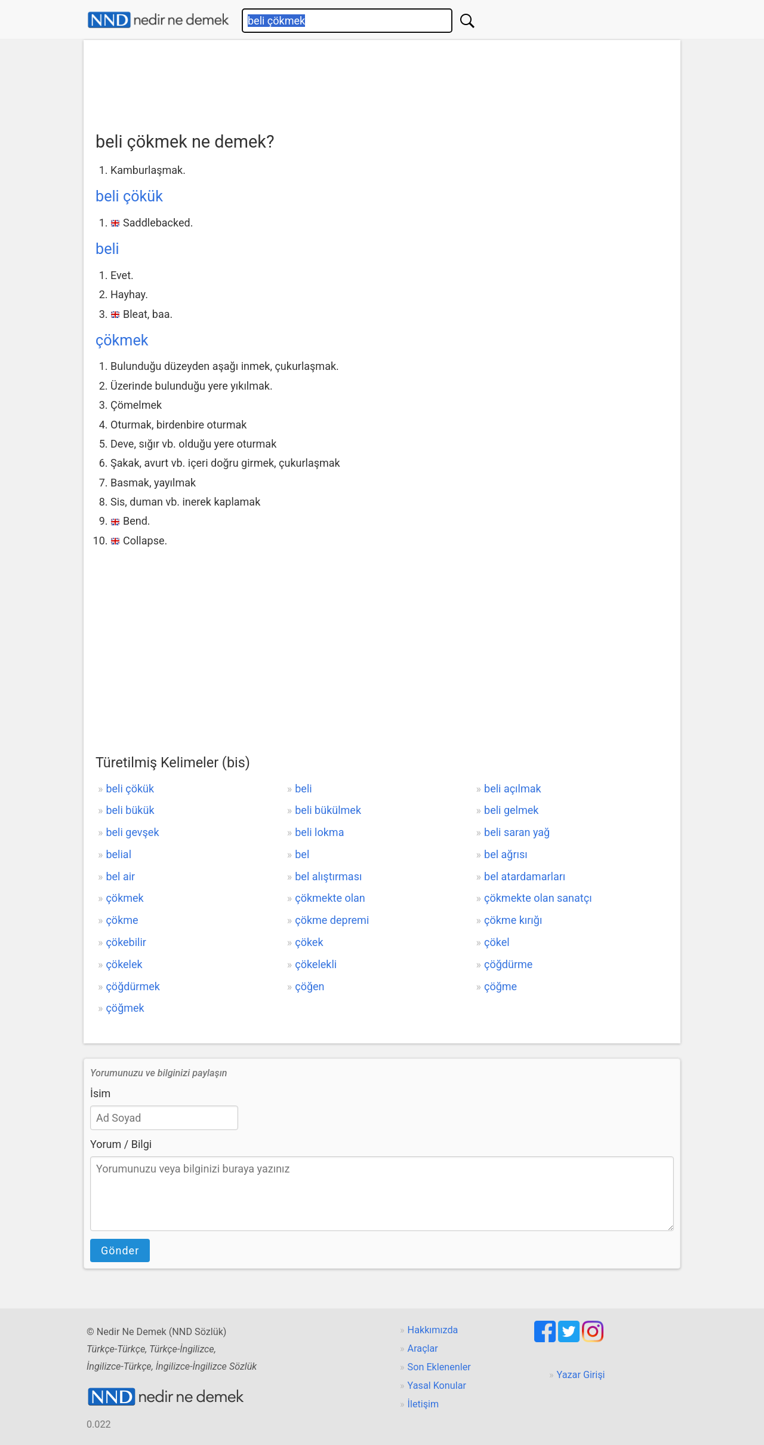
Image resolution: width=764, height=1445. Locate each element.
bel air (120, 876)
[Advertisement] (382, 82)
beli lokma (319, 832)
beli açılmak (512, 788)
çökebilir (126, 942)
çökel (497, 942)
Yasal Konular (437, 1385)
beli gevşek (132, 832)
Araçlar (423, 1348)
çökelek (124, 964)
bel (302, 854)
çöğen (309, 986)
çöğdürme (508, 964)
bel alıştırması (328, 876)
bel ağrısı (506, 854)
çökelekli (316, 964)
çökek (309, 942)
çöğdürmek (132, 986)
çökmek (122, 340)
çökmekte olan (330, 898)
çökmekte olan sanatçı (538, 898)
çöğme (500, 986)
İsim (100, 1093)
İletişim (423, 1404)
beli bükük (130, 810)
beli (107, 249)
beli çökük (129, 196)
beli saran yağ (517, 832)
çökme (122, 920)
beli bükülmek (328, 810)
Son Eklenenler (439, 1367)
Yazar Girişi (581, 1374)
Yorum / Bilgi (121, 1144)
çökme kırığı (513, 920)
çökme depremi (332, 920)
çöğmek (125, 1008)
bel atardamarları (524, 876)
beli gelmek (511, 810)
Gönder (120, 1250)
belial (118, 854)
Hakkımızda (433, 1330)
